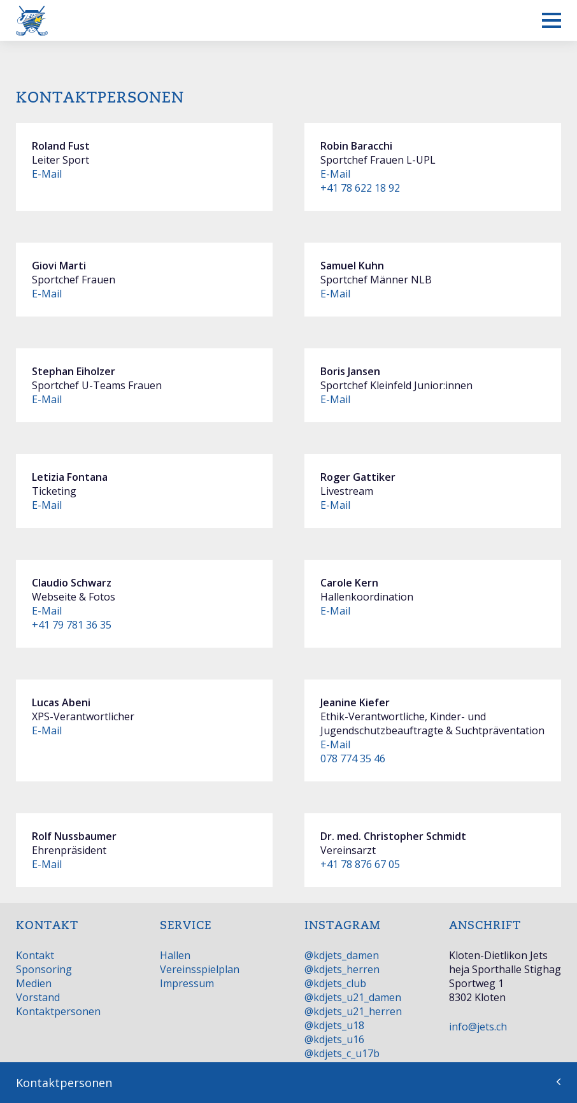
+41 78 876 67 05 (360, 864)
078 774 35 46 (352, 758)
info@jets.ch (478, 1027)
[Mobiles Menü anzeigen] (551, 20)
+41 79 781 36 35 (71, 625)
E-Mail (47, 174)
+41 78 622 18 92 (360, 188)
